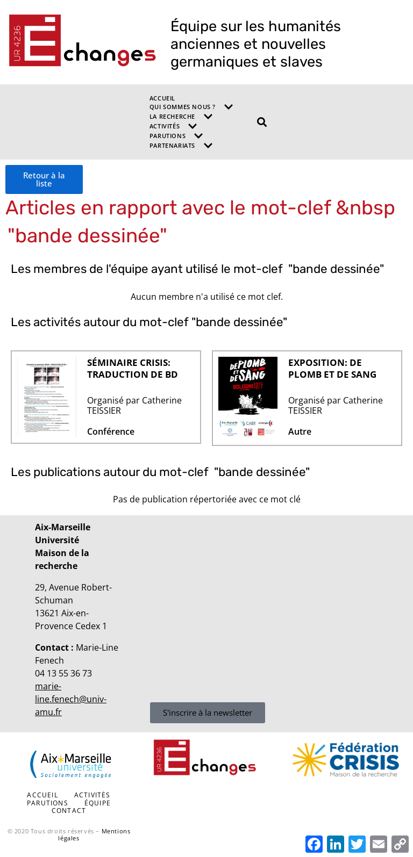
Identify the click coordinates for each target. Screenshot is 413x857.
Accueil (162, 98)
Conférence (110, 432)
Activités (173, 126)
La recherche (181, 116)
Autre (299, 432)
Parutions (176, 136)
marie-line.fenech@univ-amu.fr (70, 699)
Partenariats (181, 145)
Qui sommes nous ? (191, 107)
